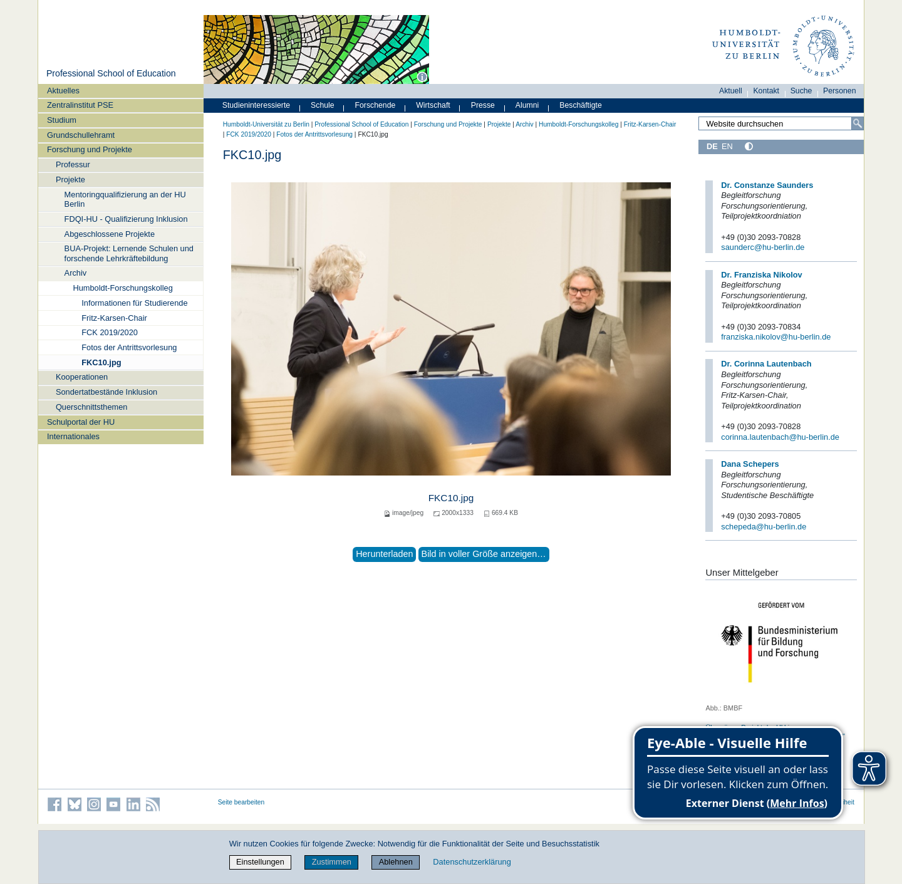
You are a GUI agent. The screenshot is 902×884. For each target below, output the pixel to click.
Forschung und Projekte (89, 149)
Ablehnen (396, 861)
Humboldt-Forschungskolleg (122, 288)
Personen (839, 90)
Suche (801, 90)
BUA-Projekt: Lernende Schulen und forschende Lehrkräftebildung (129, 253)
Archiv (76, 273)
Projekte (70, 179)
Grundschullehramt (81, 135)
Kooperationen (82, 377)
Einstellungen (260, 861)
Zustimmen (331, 861)
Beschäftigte (580, 105)
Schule (322, 105)
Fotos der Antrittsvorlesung (129, 347)
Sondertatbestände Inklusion (106, 392)
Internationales (73, 436)
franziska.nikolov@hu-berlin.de (776, 336)
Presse (483, 105)
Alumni (527, 105)
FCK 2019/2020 (109, 332)
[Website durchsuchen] (781, 123)
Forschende (375, 105)
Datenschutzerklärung (472, 861)
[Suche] (857, 123)
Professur (73, 164)
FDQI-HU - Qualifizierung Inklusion (126, 219)
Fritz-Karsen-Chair (114, 318)
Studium (61, 120)
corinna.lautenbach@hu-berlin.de (780, 437)
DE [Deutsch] (712, 146)
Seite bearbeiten (241, 802)
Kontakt (766, 90)
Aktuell (730, 90)
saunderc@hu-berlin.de (762, 247)
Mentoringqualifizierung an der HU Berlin (125, 199)
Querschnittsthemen (92, 407)
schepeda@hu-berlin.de (763, 526)
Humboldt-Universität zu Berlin (266, 124)
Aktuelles (63, 90)
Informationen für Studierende (134, 303)
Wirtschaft (433, 105)
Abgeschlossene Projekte (110, 234)
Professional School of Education (111, 73)
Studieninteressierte (256, 105)
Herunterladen (384, 554)
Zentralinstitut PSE (80, 105)
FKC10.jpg (101, 362)
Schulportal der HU (81, 422)
